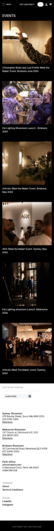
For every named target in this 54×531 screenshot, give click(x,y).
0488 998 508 (9, 471)
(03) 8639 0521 (10, 436)
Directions (7, 422)
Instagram (7, 505)
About (5, 487)
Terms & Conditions (12, 490)
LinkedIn (7, 501)
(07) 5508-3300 (10, 452)
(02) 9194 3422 (10, 419)
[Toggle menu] (7, 4)
